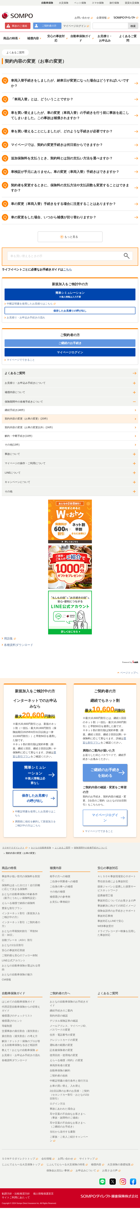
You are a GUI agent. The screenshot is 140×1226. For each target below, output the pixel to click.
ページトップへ (129, 672)
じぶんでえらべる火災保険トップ (22, 1164)
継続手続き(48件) (15, 410)
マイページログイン (76, 25)
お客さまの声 (111, 1170)
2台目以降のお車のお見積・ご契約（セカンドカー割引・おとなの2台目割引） (70, 1094)
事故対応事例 (105, 915)
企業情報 (103, 17)
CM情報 (6, 979)
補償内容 (55, 868)
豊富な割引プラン (12, 908)
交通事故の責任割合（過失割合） (21, 1030)
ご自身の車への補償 (61, 886)
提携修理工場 (105, 895)
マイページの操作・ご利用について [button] (25, 463)
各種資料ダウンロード (18, 644)
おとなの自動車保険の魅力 (17, 974)
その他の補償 (57, 891)
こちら (67, 269)
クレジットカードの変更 (64, 1039)
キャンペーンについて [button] (17, 481)
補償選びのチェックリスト (17, 1015)
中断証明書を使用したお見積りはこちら (31, 303)
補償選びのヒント (12, 1020)
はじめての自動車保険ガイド (18, 1001)
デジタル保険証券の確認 (64, 1020)
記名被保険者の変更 (61, 1050)
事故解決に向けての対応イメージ (117, 905)
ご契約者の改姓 (59, 1075)
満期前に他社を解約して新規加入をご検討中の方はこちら (35, 823)
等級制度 (7, 1025)
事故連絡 (19, 25)
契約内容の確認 (59, 1015)
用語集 (10, 638)
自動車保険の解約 (60, 1070)
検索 (133, 26)
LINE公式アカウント (13, 960)
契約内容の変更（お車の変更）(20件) (26, 418)
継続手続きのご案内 (61, 1010)
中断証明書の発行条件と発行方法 (69, 1080)
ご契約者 (49, 25)
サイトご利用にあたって (16, 1197)
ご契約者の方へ (60, 993)
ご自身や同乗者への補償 (64, 881)
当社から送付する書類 (62, 1131)
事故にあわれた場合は (62, 1108)
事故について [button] (12, 453)
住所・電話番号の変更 (62, 1034)
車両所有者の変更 (60, 1065)
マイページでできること (21, 359)
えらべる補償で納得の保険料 (18, 903)
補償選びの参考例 (60, 896)
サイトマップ (88, 1158)
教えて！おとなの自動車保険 (20, 1050)
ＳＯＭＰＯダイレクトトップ (20, 1158)
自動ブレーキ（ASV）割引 (17, 940)
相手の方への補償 (60, 876)
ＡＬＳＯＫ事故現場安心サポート (117, 876)
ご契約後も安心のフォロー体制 (20, 955)
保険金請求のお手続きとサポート (117, 910)
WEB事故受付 (106, 926)
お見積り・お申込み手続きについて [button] (25, 382)
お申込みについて (87, 1170)
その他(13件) (12, 444)
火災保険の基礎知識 (120, 1164)
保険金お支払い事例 (59, 1170)
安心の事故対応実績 (13, 950)
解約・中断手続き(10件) (18, 435)
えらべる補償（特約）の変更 (66, 1060)
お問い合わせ (84, 17)
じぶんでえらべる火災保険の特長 (67, 1164)
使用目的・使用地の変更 (64, 1055)
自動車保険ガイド (13, 993)
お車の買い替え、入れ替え (65, 1085)
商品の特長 (9, 868)
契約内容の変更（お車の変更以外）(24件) (29, 427)
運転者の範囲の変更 (61, 1044)
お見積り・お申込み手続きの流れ (26, 317)
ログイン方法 (57, 1103)
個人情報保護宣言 (43, 1193)
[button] (11, 38)
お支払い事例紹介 (60, 901)
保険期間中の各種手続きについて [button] (24, 401)
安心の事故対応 (108, 868)
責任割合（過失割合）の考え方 (20, 1036)
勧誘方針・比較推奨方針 (16, 1193)
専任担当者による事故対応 (113, 881)
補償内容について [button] (15, 392)
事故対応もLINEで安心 (111, 920)
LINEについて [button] (13, 472)
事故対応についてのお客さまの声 (117, 900)
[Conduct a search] (64, 256)
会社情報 (48, 1158)
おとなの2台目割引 (13, 945)
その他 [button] (8, 491)
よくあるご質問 (15, 373)
